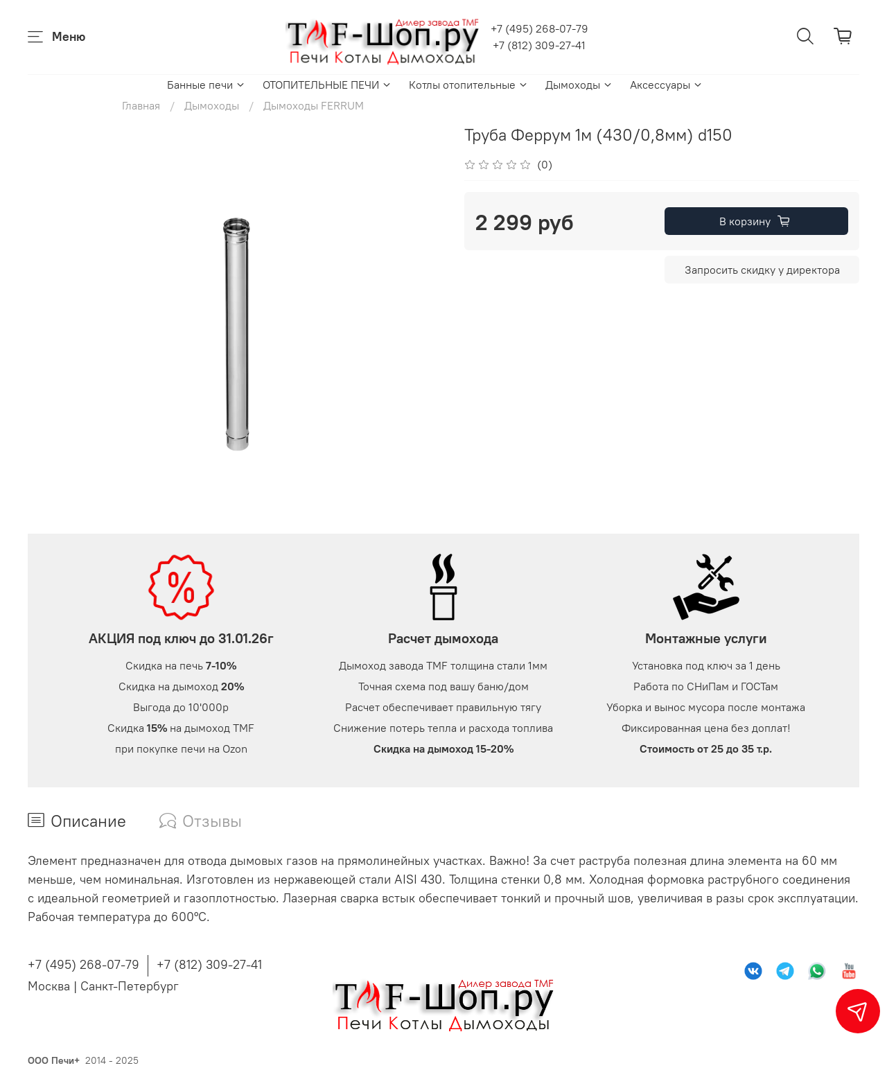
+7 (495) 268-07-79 (539, 28)
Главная (141, 105)
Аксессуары (666, 84)
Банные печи (206, 84)
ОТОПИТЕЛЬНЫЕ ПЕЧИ (327, 84)
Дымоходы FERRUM (313, 105)
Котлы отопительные (469, 84)
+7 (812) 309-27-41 (539, 45)
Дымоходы (579, 84)
